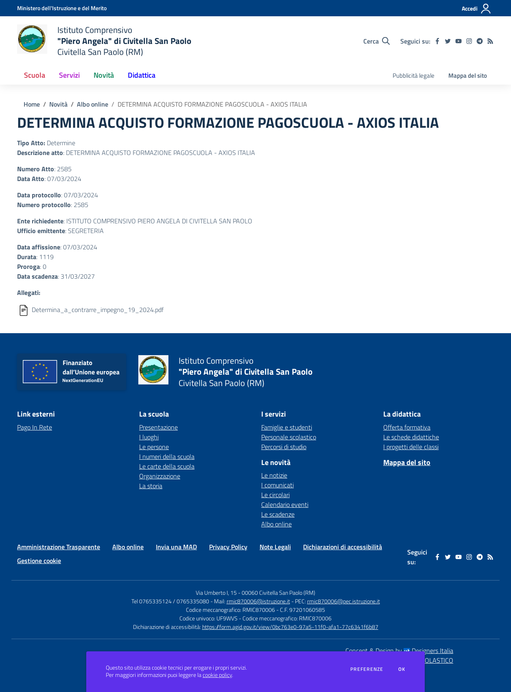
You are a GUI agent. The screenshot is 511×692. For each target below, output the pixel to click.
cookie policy (217, 674)
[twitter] (448, 41)
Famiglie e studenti (286, 427)
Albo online (92, 104)
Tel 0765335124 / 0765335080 (170, 601)
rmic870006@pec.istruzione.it (343, 601)
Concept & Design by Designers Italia (399, 650)
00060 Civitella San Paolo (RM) (278, 592)
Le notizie (274, 475)
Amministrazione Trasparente (58, 547)
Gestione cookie (39, 560)
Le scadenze (278, 514)
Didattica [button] (141, 75)
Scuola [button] (34, 75)
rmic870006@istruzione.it (258, 601)
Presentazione (158, 427)
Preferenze (366, 669)
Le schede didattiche (411, 437)
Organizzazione (159, 476)
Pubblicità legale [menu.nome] (414, 75)
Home (32, 104)
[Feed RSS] (490, 41)
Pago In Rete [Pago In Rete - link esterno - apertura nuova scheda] (34, 427)
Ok (402, 669)
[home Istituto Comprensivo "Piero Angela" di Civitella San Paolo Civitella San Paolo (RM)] (104, 40)
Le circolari (275, 495)
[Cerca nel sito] (376, 41)
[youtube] (458, 41)
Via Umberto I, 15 (216, 592)
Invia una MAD (176, 547)
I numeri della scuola (166, 456)
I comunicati (277, 485)
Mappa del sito (467, 75)
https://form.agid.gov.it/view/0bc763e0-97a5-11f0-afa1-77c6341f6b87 (290, 626)
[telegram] (479, 41)
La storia (150, 486)
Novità (58, 104)
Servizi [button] (69, 75)
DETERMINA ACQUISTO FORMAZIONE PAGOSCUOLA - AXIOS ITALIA (212, 104)
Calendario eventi (284, 504)
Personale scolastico (288, 437)
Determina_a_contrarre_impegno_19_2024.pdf (98, 309)
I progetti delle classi (411, 447)
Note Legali (275, 547)
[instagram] (469, 41)
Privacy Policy (228, 547)
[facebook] (437, 41)
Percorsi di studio (283, 447)
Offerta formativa (406, 427)
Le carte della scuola (166, 466)
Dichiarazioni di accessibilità (342, 547)
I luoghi (149, 437)
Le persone (154, 447)
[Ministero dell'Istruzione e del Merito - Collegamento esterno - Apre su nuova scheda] (62, 8)
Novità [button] (104, 75)
